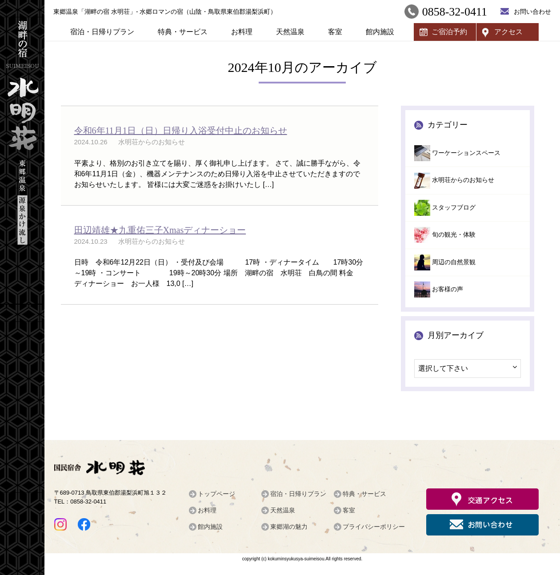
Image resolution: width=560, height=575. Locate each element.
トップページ (216, 493)
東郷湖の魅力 (289, 526)
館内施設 (380, 32)
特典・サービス (183, 32)
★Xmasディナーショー (160, 230)
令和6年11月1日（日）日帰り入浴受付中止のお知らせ (180, 130)
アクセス (508, 32)
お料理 (241, 32)
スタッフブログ (454, 207)
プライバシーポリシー (374, 526)
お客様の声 (447, 289)
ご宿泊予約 (449, 32)
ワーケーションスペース (466, 153)
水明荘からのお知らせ (463, 180)
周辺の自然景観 (454, 262)
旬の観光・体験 (454, 234)
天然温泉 (290, 32)
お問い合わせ (532, 11)
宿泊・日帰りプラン (102, 32)
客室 (335, 32)
